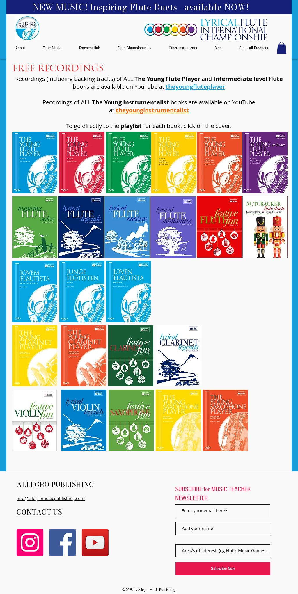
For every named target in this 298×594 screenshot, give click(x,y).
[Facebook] (62, 542)
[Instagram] (30, 542)
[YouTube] (95, 542)
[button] (282, 48)
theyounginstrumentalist (152, 110)
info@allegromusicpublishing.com (51, 498)
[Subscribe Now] (222, 568)
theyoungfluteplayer (195, 87)
